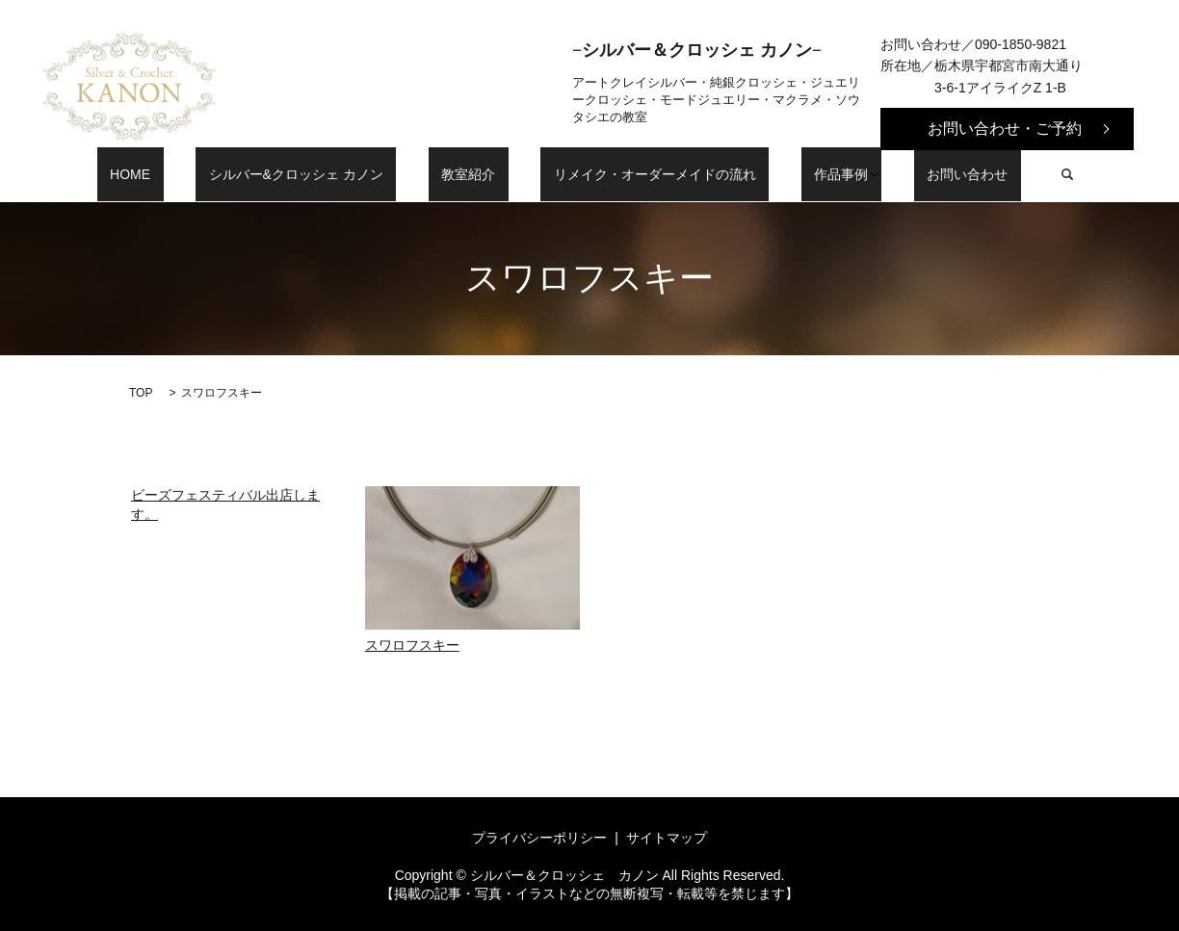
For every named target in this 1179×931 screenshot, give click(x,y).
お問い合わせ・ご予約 (1005, 128)
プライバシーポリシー (539, 837)
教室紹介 (475, 174)
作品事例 (796, 174)
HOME (189, 174)
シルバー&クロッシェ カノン (328, 174)
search (996, 174)
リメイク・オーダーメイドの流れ (636, 174)
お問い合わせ (909, 174)
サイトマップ (666, 837)
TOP (140, 393)
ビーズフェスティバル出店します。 (225, 504)
